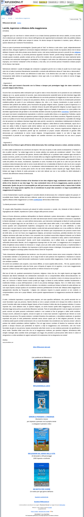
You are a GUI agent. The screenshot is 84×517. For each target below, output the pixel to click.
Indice (19, 23)
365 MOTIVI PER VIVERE (41, 489)
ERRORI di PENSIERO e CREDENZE (41, 417)
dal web (10, 18)
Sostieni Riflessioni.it (41, 502)
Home (3, 18)
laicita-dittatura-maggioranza (22, 18)
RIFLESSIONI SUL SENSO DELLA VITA (41, 453)
